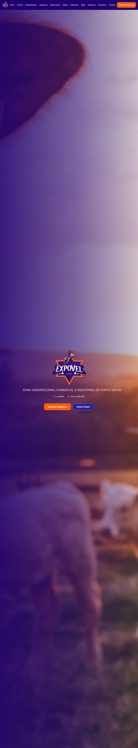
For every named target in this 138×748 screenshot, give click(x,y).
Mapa (65, 5)
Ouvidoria (102, 5)
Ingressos (43, 5)
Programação (31, 5)
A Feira (20, 5)
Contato (112, 5)
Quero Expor (55, 5)
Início (12, 5)
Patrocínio (74, 5)
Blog (83, 5)
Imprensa (91, 5)
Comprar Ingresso (126, 5)
